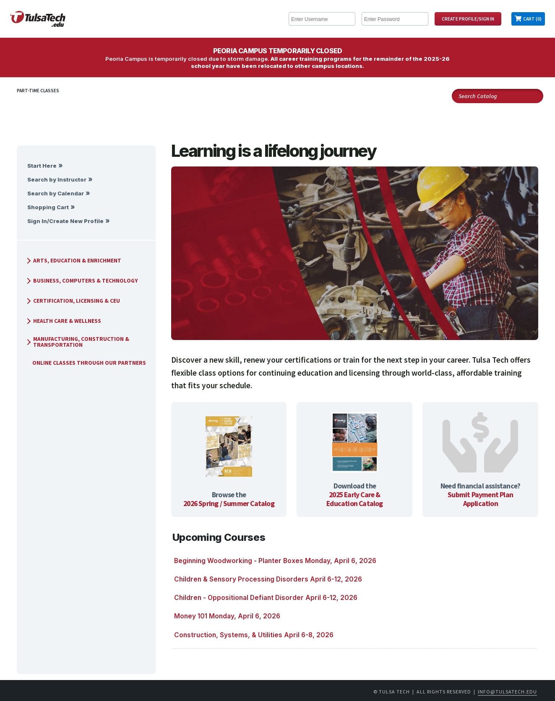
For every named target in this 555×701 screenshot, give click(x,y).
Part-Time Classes (38, 90)
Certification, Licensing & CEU (72, 300)
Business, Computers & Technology (81, 280)
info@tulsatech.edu (507, 691)
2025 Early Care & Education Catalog (354, 499)
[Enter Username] (322, 19)
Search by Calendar (55, 193)
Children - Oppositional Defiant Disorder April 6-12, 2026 (265, 598)
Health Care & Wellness (63, 321)
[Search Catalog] (498, 96)
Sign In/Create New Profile (65, 221)
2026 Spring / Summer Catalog (228, 503)
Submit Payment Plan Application (480, 499)
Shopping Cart (48, 207)
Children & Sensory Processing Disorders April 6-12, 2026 (268, 579)
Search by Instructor (56, 180)
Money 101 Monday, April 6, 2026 (227, 616)
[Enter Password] (395, 19)
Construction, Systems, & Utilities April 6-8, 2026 (254, 635)
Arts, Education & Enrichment (73, 260)
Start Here (42, 166)
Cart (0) (532, 19)
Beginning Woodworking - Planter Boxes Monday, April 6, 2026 (275, 561)
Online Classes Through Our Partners (86, 362)
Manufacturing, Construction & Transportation (77, 341)
